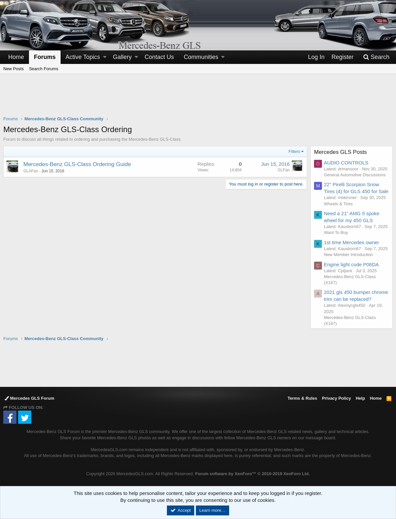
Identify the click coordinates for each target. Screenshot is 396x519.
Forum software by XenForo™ (252, 473)
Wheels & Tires (338, 203)
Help (360, 398)
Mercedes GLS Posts (340, 152)
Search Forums (43, 68)
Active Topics (83, 57)
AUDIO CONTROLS (346, 162)
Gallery (122, 57)
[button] (104, 57)
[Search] (376, 57)
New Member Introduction (348, 254)
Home (16, 57)
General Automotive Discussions (354, 174)
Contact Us (159, 57)
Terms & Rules (302, 398)
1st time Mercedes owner (351, 242)
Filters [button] (294, 151)
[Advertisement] (198, 99)
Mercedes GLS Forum (29, 398)
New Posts (13, 68)
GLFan (283, 170)
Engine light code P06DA (351, 264)
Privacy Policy (336, 398)
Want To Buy (336, 232)
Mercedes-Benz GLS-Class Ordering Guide (77, 164)
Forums (45, 57)
